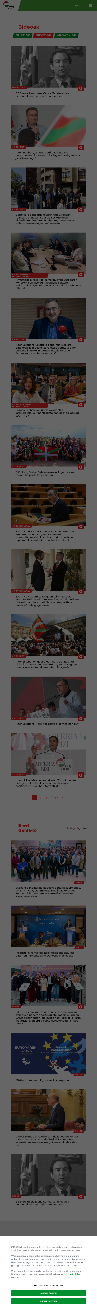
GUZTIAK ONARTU (48, 1293)
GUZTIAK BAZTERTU (48, 1301)
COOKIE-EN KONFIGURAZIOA (48, 1285)
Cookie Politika (72, 1274)
